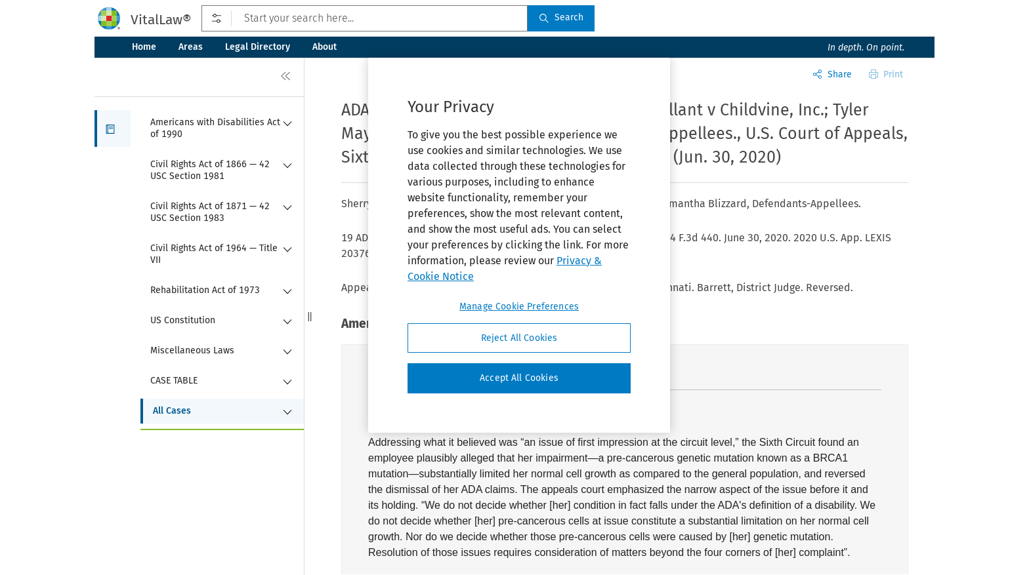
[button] (112, 128)
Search (561, 17)
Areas (190, 46)
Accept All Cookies (519, 378)
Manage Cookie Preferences (519, 306)
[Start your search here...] (364, 18)
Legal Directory (257, 46)
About (324, 46)
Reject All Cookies (519, 338)
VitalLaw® (161, 19)
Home (144, 46)
